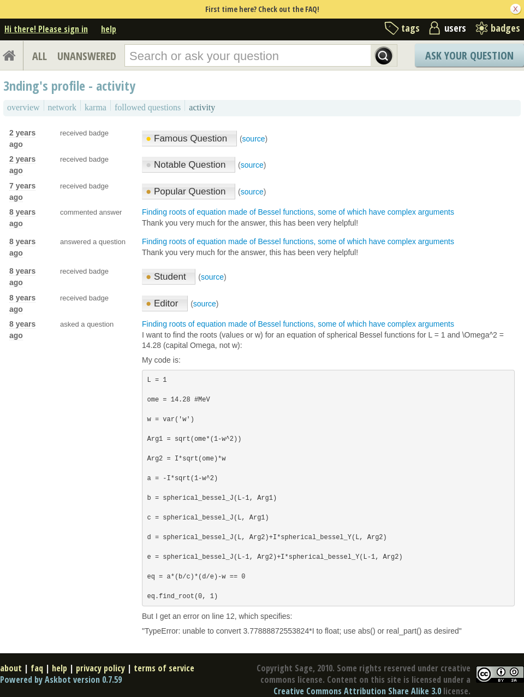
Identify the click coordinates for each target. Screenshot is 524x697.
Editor (163, 303)
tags (410, 27)
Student (167, 276)
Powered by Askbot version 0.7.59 (61, 680)
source (253, 138)
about (11, 668)
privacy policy (100, 668)
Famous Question (188, 138)
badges (505, 27)
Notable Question (187, 165)
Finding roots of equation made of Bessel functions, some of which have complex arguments (298, 212)
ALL (39, 56)
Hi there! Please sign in (46, 29)
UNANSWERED (86, 56)
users (455, 27)
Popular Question (187, 191)
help (108, 29)
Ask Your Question (469, 55)
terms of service (164, 668)
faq (37, 668)
